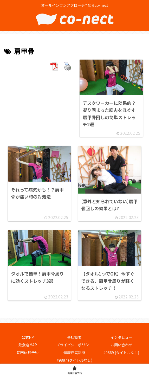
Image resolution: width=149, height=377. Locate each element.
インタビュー (121, 337)
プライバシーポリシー (74, 345)
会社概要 (74, 337)
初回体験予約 (27, 352)
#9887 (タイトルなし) (74, 360)
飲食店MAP (27, 345)
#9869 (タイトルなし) (121, 352)
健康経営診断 (74, 352)
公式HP (28, 337)
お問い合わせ (121, 345)
